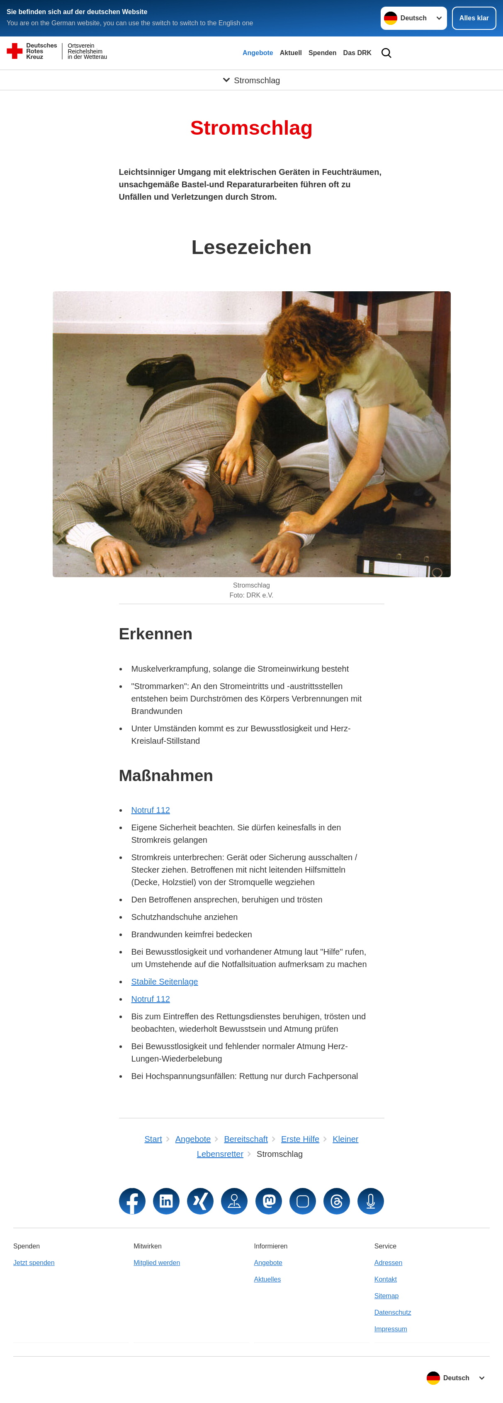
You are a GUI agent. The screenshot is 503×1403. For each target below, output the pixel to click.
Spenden (323, 52)
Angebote (258, 52)
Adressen (388, 1262)
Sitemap (386, 1295)
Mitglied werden (157, 1262)
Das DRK (357, 52)
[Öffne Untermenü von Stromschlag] (251, 80)
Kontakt (385, 1279)
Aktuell (291, 52)
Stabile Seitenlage (164, 981)
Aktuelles (267, 1279)
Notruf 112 (150, 810)
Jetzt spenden (34, 1262)
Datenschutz (392, 1312)
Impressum (390, 1329)
